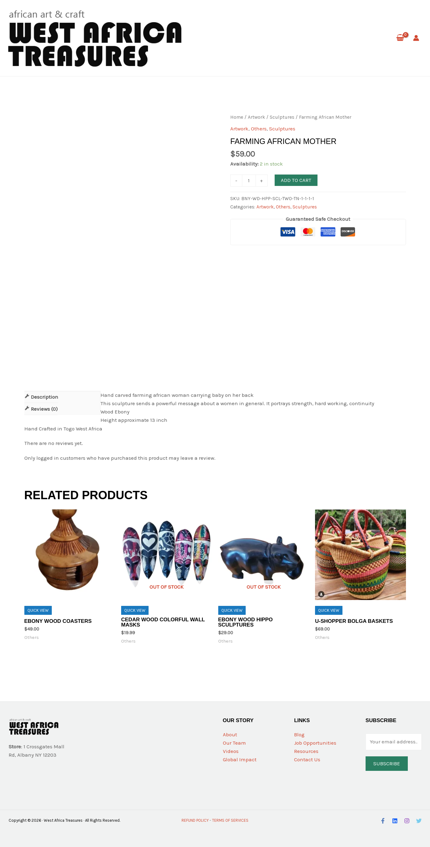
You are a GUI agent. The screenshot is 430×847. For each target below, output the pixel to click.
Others (259, 128)
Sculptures (282, 117)
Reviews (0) (44, 409)
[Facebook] (383, 821)
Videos (231, 751)
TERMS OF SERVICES (230, 820)
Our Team (234, 743)
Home (236, 117)
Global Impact (239, 759)
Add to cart (296, 180)
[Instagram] (407, 821)
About (230, 734)
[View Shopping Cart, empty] (400, 38)
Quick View (38, 610)
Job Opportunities (315, 743)
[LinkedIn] (395, 821)
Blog (299, 734)
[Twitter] (419, 821)
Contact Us (307, 759)
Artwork (256, 117)
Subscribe (386, 763)
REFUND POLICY (195, 820)
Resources (306, 751)
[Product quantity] (249, 181)
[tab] (41, 397)
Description (44, 397)
